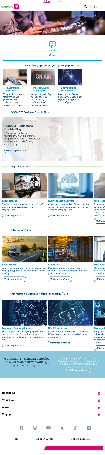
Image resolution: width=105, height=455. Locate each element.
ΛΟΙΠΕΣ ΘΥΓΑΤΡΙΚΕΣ (44, 439)
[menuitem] (21, 427)
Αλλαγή (52, 55)
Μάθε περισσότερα (16, 150)
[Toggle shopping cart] (95, 6)
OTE (16, 439)
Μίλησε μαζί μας (79, 370)
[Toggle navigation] (100, 6)
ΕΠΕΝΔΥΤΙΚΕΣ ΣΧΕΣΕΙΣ (81, 439)
